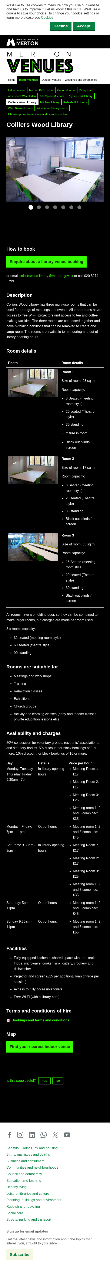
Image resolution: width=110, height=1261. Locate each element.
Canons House (66, 90)
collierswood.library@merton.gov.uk (46, 276)
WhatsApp (45, 1135)
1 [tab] (31, 207)
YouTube (67, 1135)
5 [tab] (63, 207)
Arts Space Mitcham (52, 96)
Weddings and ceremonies (81, 79)
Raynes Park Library (80, 96)
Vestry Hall (85, 90)
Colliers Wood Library (22, 102)
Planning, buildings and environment (33, 1200)
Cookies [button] (47, 17)
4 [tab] (55, 207)
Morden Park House (41, 90)
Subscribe (19, 1254)
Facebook (10, 1135)
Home (11, 79)
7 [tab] (79, 207)
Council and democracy (24, 1174)
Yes (44, 1080)
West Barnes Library (20, 108)
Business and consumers (25, 1161)
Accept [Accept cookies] (83, 26)
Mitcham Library (50, 102)
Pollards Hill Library (75, 102)
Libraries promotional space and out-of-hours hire (38, 114)
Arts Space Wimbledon (22, 96)
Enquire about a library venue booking (46, 261)
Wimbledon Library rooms (52, 108)
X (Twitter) (57, 1135)
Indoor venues (28, 79)
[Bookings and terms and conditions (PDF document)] (40, 1020)
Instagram (22, 1135)
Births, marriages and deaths (28, 1154)
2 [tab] (39, 207)
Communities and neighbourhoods (32, 1167)
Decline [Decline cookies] (60, 26)
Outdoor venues (51, 79)
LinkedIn (33, 1135)
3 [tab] (47, 207)
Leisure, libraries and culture (27, 1193)
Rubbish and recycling (23, 1206)
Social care (14, 1213)
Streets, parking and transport (28, 1219)
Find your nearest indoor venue (40, 1046)
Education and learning (23, 1180)
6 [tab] (71, 207)
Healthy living (16, 1187)
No (58, 1080)
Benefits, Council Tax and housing (32, 1148)
